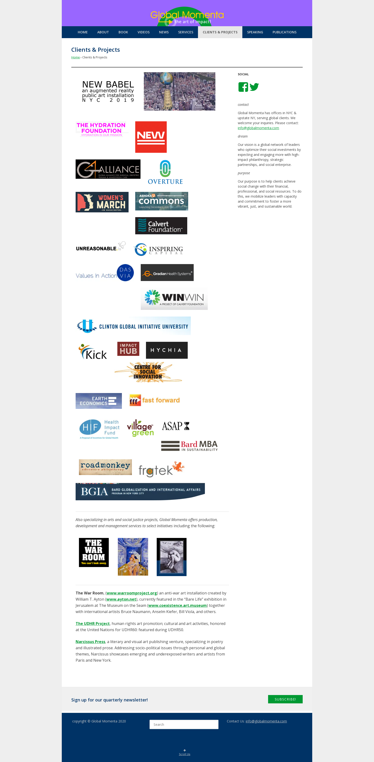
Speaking (255, 32)
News (164, 32)
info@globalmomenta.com (258, 128)
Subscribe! (285, 699)
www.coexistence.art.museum (177, 605)
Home (83, 32)
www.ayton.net (121, 599)
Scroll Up (184, 752)
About (103, 32)
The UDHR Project (93, 623)
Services (185, 32)
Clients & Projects (220, 32)
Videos (144, 32)
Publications (284, 32)
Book (123, 32)
